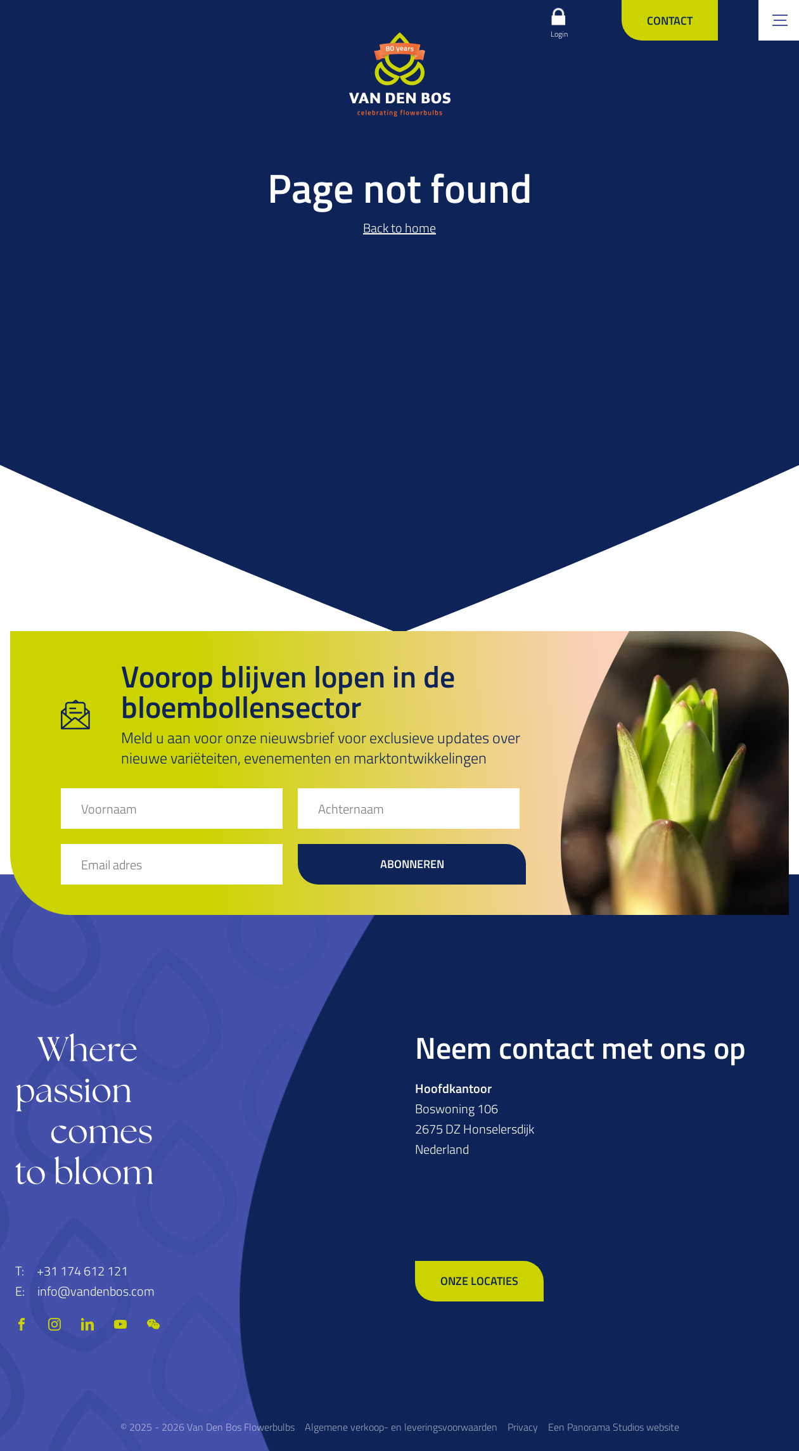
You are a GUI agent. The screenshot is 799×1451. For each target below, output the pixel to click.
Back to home (399, 228)
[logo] (400, 74)
